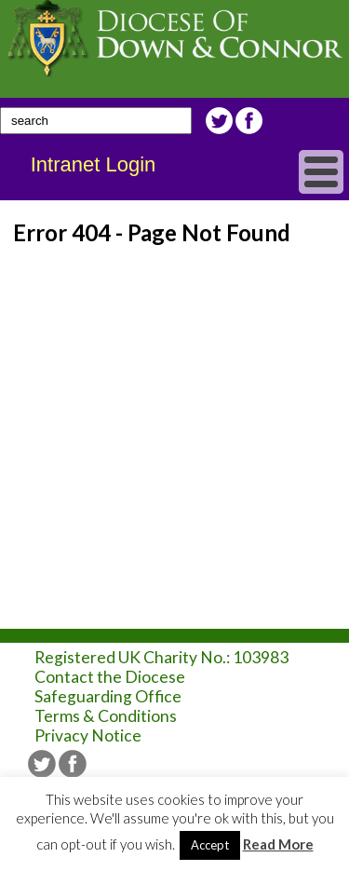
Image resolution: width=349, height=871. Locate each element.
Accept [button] (210, 844)
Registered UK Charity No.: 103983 (161, 657)
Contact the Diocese (109, 677)
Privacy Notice (87, 735)
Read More (278, 844)
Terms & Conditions (105, 716)
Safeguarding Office (107, 696)
